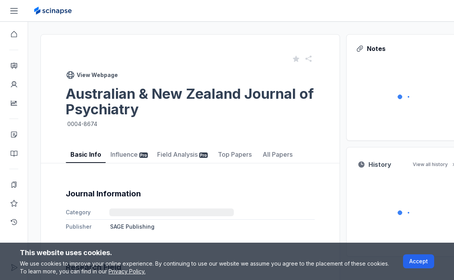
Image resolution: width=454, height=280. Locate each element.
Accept (418, 261)
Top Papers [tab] (235, 154)
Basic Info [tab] (85, 154)
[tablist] (190, 148)
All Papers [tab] (278, 154)
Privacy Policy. (127, 271)
